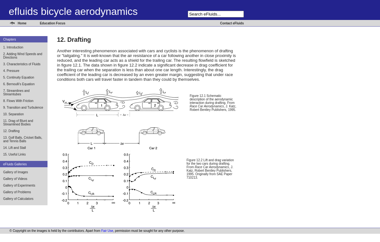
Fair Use (107, 230)
